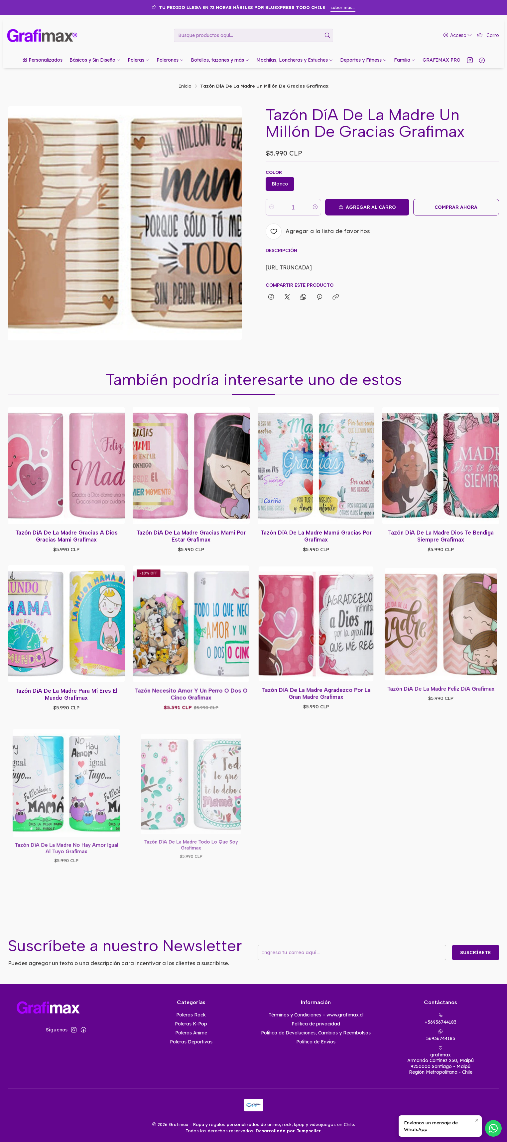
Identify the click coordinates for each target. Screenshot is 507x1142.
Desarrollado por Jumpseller (288, 1130)
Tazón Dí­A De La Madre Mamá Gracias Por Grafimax (316, 519)
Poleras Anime (191, 1033)
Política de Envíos (315, 1042)
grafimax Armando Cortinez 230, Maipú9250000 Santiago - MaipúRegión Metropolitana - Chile (440, 1060)
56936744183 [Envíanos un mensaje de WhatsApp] (440, 1035)
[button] (42, 60)
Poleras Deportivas (191, 1042)
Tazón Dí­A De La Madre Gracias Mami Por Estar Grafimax (191, 525)
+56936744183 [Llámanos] (440, 1019)
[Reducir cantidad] (271, 207)
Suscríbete (449, 952)
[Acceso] (458, 35)
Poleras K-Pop (191, 1024)
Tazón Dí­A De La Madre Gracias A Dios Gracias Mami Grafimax (66, 530)
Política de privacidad (316, 1024)
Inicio (185, 86)
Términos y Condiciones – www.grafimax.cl (316, 1015)
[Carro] (488, 35)
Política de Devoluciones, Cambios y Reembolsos (316, 1033)
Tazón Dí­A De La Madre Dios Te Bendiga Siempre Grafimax (440, 515)
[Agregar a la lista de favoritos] (318, 231)
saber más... (342, 7)
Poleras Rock (191, 1015)
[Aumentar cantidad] (315, 207)
